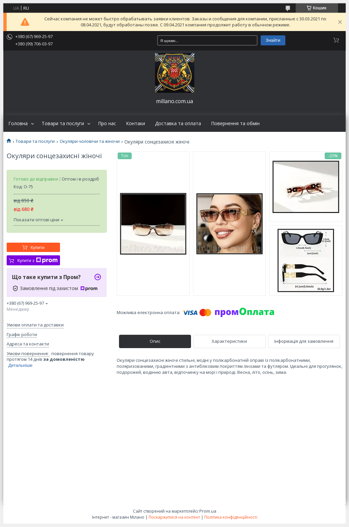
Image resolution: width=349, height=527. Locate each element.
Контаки (135, 123)
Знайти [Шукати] (273, 40)
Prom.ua (207, 511)
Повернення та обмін (235, 123)
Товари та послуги (63, 123)
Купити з (37, 260)
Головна (18, 123)
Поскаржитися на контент (174, 517)
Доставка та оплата (178, 123)
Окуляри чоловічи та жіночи (90, 141)
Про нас (107, 123)
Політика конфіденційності (230, 517)
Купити (38, 247)
